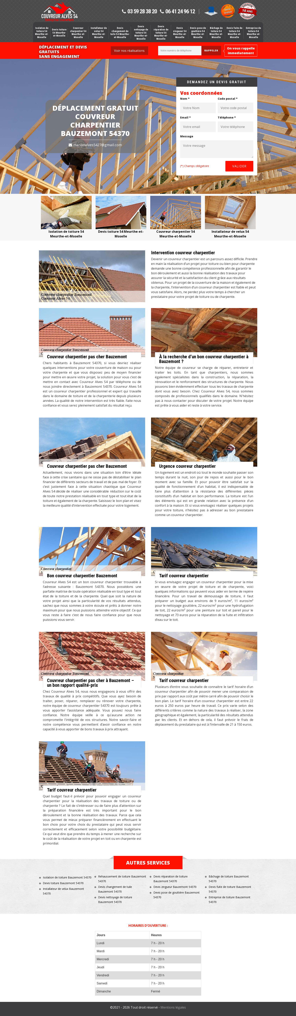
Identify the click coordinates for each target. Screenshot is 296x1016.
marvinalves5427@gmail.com (95, 144)
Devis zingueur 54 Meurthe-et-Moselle (179, 32)
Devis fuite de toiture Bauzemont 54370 (230, 889)
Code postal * (228, 98)
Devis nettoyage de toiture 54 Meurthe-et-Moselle (141, 32)
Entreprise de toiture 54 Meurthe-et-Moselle (253, 32)
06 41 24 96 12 (177, 11)
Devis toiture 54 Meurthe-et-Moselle (59, 32)
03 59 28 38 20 (139, 11)
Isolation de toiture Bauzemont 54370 (67, 877)
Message (186, 136)
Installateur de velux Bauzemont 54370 (63, 891)
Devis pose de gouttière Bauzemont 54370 (176, 895)
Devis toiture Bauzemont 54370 (63, 883)
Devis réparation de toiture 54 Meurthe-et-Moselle (161, 32)
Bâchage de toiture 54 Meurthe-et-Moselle (216, 32)
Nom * (185, 98)
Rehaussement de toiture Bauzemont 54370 (122, 879)
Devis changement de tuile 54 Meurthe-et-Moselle (120, 32)
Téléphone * (227, 117)
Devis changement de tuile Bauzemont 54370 (115, 889)
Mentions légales (173, 1007)
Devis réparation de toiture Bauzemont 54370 (170, 879)
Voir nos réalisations (129, 50)
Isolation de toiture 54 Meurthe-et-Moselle (41, 32)
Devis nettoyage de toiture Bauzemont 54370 (115, 899)
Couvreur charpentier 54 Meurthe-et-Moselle (78, 32)
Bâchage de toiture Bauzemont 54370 (229, 879)
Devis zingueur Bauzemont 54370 (174, 887)
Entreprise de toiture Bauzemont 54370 (229, 899)
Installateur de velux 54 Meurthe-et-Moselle (99, 32)
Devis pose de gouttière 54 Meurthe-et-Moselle (198, 32)
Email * (185, 117)
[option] (66, 217)
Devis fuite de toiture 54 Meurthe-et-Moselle (234, 32)
